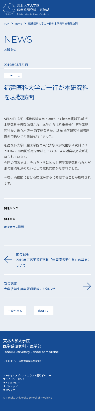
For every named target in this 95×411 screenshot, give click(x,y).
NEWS (18, 23)
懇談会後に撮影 (14, 227)
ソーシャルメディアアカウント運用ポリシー (27, 375)
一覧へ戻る (15, 311)
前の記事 (53, 260)
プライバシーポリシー (15, 379)
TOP (6, 23)
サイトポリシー (11, 382)
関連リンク (9, 389)
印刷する (43, 311)
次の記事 (41, 286)
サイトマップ (10, 386)
